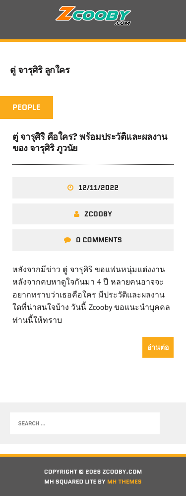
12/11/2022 (98, 188)
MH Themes (124, 481)
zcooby (98, 214)
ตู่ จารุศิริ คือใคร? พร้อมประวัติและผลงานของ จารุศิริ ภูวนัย (89, 142)
